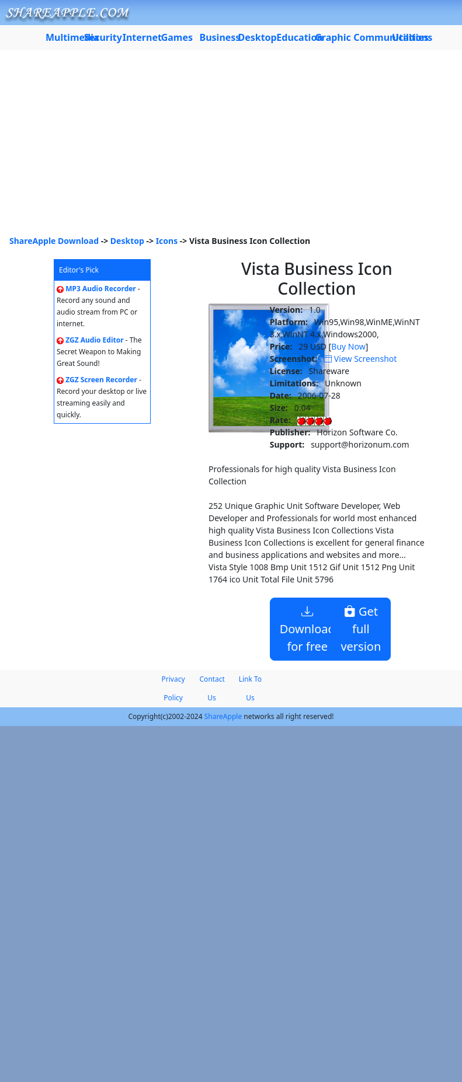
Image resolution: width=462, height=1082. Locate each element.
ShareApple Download (54, 240)
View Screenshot (360, 358)
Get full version (361, 628)
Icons (167, 240)
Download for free (307, 628)
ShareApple (223, 716)
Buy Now (348, 346)
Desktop (127, 240)
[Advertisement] (231, 147)
